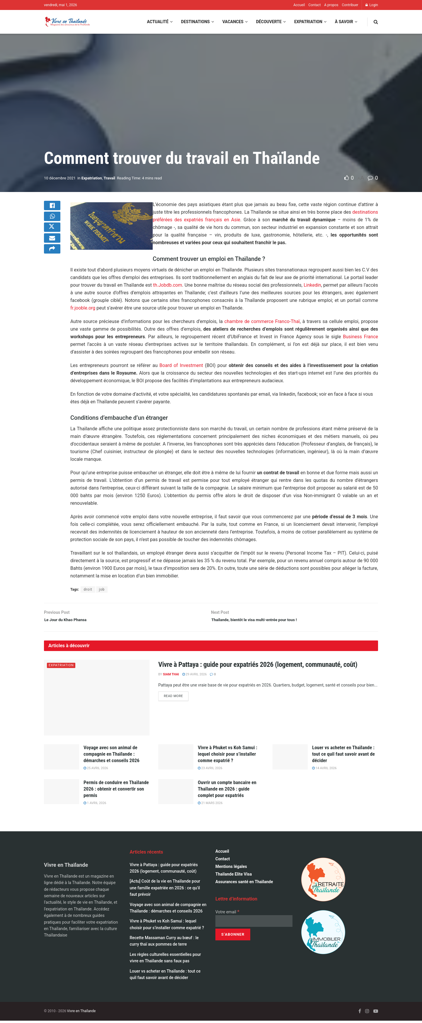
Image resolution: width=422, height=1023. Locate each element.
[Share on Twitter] (52, 236)
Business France (360, 336)
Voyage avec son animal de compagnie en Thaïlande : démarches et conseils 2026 (111, 756)
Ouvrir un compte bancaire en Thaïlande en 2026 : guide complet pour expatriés (227, 791)
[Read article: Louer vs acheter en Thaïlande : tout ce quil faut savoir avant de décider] (290, 759)
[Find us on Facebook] (359, 1013)
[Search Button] (376, 22)
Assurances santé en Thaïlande (244, 884)
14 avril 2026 (324, 771)
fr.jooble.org (82, 308)
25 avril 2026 (96, 771)
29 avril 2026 (194, 677)
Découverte (269, 21)
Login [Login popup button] (371, 5)
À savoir (344, 21)
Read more (176, 698)
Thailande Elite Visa (233, 876)
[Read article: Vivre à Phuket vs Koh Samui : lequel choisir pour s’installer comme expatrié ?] (175, 759)
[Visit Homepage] (67, 22)
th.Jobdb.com (167, 285)
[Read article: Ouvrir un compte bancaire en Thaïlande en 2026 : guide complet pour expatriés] (175, 794)
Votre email (227, 914)
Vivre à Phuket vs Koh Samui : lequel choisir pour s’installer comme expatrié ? (227, 756)
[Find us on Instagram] (367, 1013)
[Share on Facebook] (52, 208)
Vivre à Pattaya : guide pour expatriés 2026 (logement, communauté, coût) (257, 667)
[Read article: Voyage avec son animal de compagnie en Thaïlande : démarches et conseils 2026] (61, 759)
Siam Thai (171, 677)
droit (88, 589)
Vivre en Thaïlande (81, 1014)
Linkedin (312, 285)
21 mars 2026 (210, 805)
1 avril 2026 (95, 805)
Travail (109, 178)
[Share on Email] (52, 250)
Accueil (299, 5)
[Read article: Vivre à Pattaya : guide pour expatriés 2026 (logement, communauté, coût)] (96, 700)
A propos (331, 5)
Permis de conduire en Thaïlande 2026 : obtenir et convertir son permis (116, 791)
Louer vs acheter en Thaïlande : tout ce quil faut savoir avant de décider (343, 756)
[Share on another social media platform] (52, 264)
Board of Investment (181, 365)
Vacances (233, 21)
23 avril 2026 (210, 771)
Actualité (157, 21)
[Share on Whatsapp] (52, 222)
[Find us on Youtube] (375, 1013)
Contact (314, 5)
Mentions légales (231, 869)
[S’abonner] (232, 937)
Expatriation (308, 21)
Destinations (195, 21)
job (102, 589)
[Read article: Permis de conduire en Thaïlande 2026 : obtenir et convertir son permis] (61, 794)
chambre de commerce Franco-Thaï (262, 321)
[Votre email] (253, 923)
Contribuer (350, 5)
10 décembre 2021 (60, 178)
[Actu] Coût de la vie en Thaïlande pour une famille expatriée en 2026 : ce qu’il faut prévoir (165, 890)
